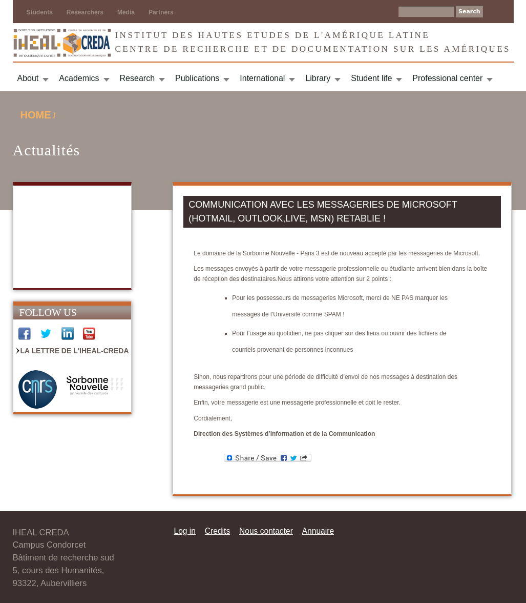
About (28, 78)
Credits (217, 531)
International (262, 78)
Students (40, 12)
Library (317, 78)
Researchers (85, 12)
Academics (79, 78)
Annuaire (318, 531)
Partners (161, 12)
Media (126, 12)
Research (137, 78)
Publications (197, 78)
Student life (371, 78)
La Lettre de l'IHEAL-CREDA (74, 351)
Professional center (447, 78)
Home (35, 114)
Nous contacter (266, 531)
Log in (185, 531)
